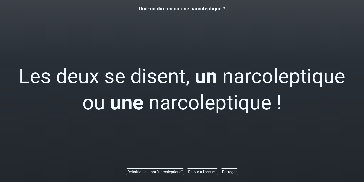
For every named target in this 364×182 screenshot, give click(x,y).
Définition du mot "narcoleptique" (155, 172)
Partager (229, 172)
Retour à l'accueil (202, 172)
